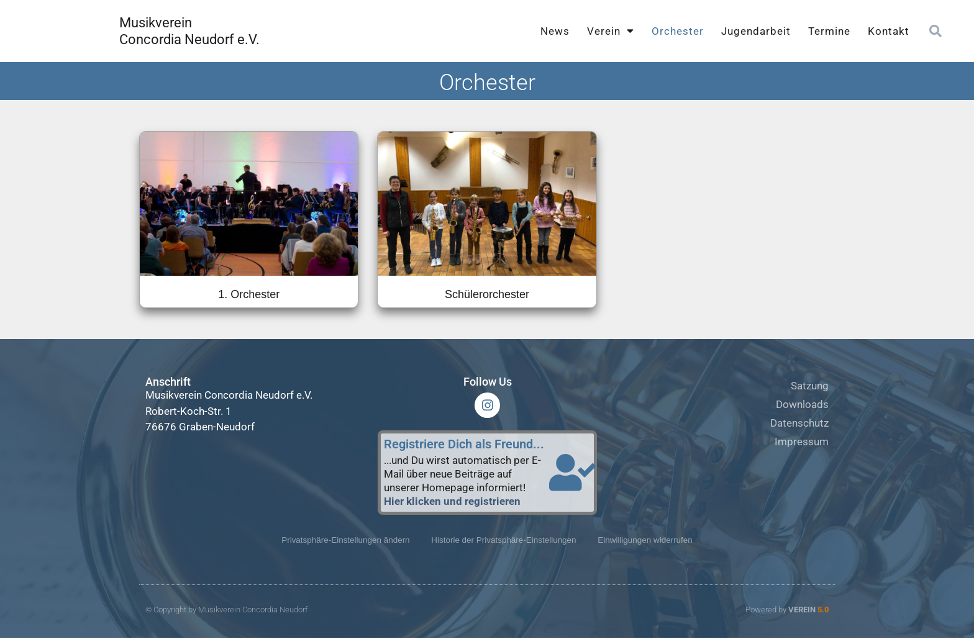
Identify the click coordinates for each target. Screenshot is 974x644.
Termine (829, 31)
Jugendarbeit (756, 31)
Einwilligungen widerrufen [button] (653, 546)
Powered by (787, 616)
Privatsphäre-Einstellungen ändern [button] (337, 546)
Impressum (802, 441)
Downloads (802, 404)
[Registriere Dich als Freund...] (572, 477)
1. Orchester (249, 294)
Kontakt (888, 31)
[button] (935, 31)
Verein (610, 30)
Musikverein (155, 22)
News (555, 31)
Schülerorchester (487, 294)
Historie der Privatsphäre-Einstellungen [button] (504, 546)
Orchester (678, 31)
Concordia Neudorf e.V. (189, 39)
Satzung (810, 385)
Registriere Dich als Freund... (464, 448)
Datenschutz (799, 423)
